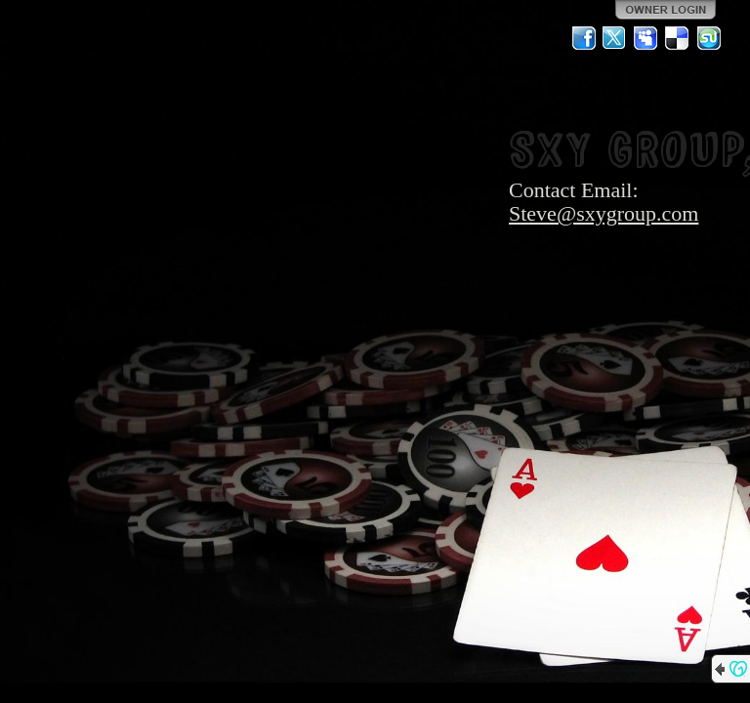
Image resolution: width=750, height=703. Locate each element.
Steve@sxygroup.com (603, 213)
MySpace (646, 38)
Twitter (615, 38)
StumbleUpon (709, 38)
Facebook (584, 38)
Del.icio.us (677, 38)
